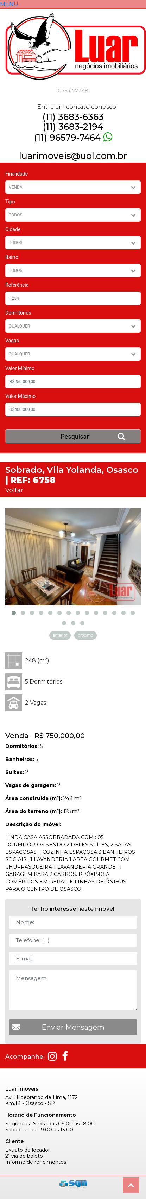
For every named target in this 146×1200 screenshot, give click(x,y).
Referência (16, 285)
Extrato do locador (27, 1145)
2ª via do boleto (24, 1151)
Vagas (12, 340)
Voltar (14, 490)
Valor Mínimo (19, 368)
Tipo (10, 201)
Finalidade (16, 174)
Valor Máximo (20, 396)
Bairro (11, 257)
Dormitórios (18, 313)
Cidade (12, 229)
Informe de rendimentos (35, 1157)
